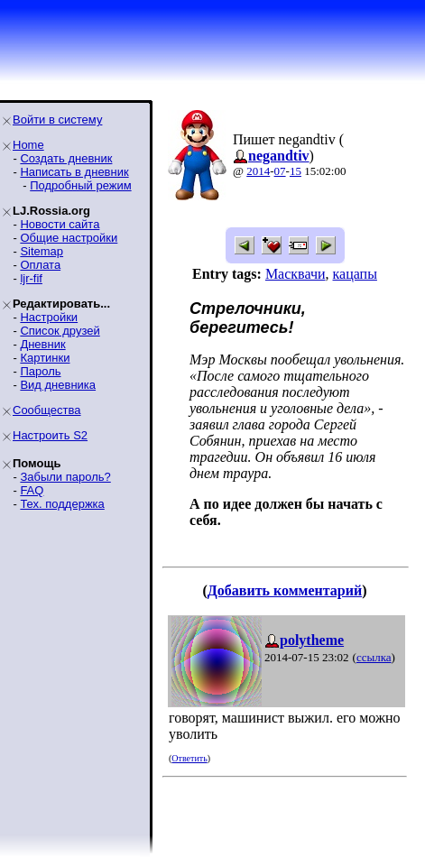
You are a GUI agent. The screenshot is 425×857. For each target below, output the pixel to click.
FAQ (31, 490)
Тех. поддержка (62, 504)
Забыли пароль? (65, 477)
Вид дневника (58, 385)
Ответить (189, 758)
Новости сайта (59, 224)
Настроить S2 (50, 435)
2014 (258, 171)
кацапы (355, 273)
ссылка (374, 657)
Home (28, 145)
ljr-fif (31, 278)
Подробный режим (80, 185)
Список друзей (59, 330)
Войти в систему (57, 119)
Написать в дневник (74, 172)
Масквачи (295, 273)
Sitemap (41, 251)
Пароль (40, 371)
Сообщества (47, 410)
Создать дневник (66, 158)
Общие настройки (68, 237)
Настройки (49, 317)
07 (280, 171)
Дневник (42, 344)
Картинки (44, 357)
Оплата (40, 265)
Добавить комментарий (285, 590)
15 (295, 171)
